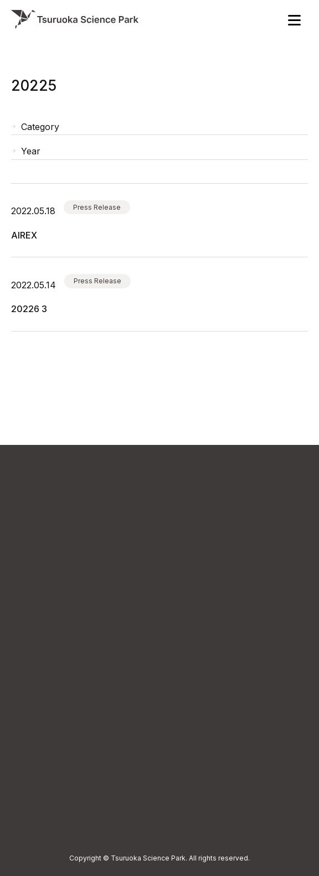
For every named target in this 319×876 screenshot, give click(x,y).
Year (30, 151)
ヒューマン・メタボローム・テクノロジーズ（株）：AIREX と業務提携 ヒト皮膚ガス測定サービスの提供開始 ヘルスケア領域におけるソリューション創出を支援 (27, 235)
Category (40, 127)
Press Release (97, 207)
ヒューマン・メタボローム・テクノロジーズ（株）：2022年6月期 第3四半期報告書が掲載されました (29, 308)
